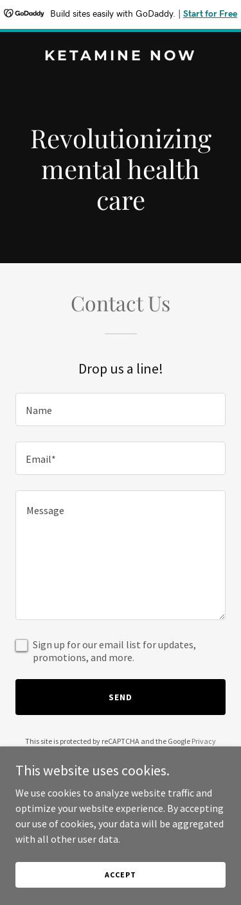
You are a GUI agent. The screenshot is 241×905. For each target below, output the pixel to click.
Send (120, 697)
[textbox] (120, 409)
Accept (120, 874)
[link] (120, 56)
